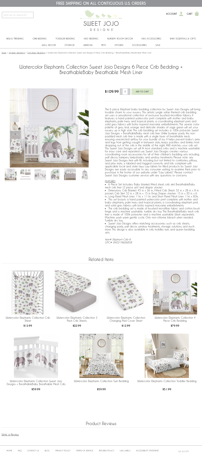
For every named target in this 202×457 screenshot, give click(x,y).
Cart (190, 14)
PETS (103, 45)
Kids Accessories (151, 38)
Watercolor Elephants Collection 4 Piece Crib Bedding (175, 319)
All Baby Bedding (17, 53)
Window (87, 45)
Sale (157, 45)
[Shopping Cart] (196, 14)
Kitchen (119, 45)
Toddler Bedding (65, 38)
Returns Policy (106, 450)
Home (4, 53)
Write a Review (10, 434)
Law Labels (125, 450)
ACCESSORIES (139, 45)
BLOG (47, 450)
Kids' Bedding (91, 38)
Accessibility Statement (147, 450)
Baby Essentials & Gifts (183, 38)
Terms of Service (84, 450)
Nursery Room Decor (120, 38)
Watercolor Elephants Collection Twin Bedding (101, 381)
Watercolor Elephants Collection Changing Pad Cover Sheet (126, 319)
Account (171, 14)
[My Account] (181, 14)
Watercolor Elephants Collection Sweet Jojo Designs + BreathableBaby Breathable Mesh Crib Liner (36, 383)
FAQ (20, 450)
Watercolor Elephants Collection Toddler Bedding (166, 381)
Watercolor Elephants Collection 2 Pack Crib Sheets (76, 319)
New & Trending (15, 38)
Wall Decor (49, 45)
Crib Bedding (40, 38)
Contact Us (33, 450)
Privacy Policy (63, 450)
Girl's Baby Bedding (36, 53)
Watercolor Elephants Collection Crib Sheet (28, 319)
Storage (70, 45)
